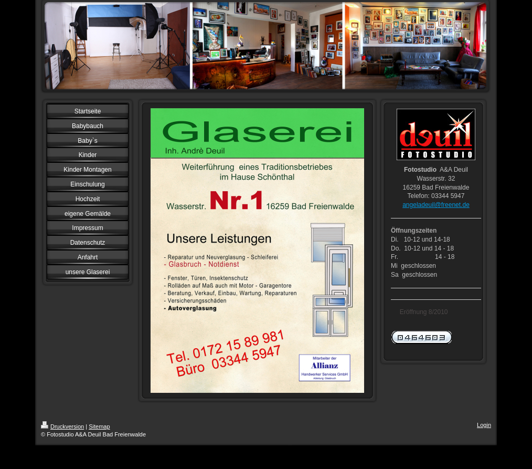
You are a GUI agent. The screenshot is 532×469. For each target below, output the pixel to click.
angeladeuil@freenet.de (436, 205)
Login (484, 425)
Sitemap (99, 426)
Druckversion (62, 426)
